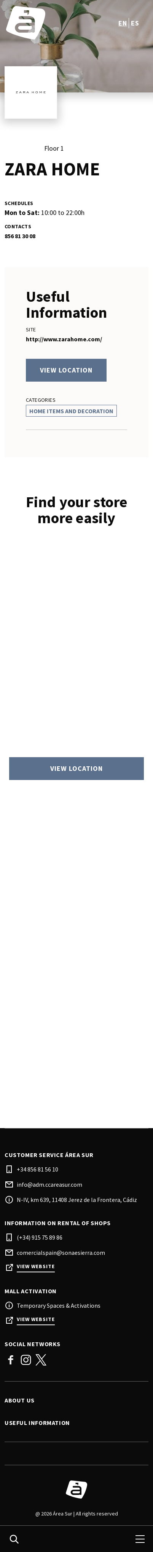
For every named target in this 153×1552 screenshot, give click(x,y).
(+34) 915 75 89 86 (39, 1237)
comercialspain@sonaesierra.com (61, 1252)
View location (66, 370)
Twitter (41, 1360)
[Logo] (76, 1489)
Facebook (11, 1360)
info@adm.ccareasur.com (49, 1184)
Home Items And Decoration (71, 411)
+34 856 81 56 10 (37, 1169)
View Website (36, 1266)
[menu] (140, 1539)
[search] (14, 1539)
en (122, 23)
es (135, 23)
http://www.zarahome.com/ (64, 339)
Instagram (26, 1360)
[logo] (41, 23)
